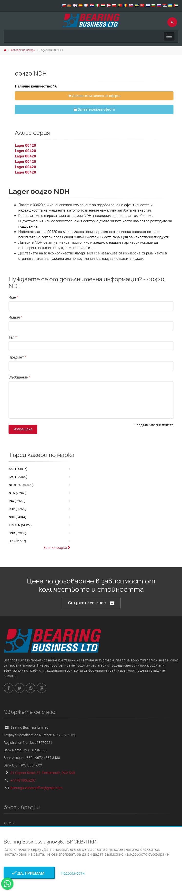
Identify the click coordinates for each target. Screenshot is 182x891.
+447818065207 (23, 780)
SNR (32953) (17, 533)
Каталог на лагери (22, 50)
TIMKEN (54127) (20, 525)
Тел (11, 337)
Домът (9, 823)
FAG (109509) (18, 477)
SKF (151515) (18, 469)
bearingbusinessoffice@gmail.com (36, 788)
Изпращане (23, 429)
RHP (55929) (17, 509)
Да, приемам (29, 873)
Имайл (14, 317)
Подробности (73, 873)
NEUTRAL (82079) (21, 485)
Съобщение (18, 377)
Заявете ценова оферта (94, 109)
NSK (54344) (17, 517)
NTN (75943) (18, 493)
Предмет (16, 357)
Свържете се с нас (91, 603)
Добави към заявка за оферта (94, 96)
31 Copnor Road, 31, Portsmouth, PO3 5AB (42, 773)
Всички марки (57, 547)
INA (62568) (17, 501)
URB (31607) (17, 541)
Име (12, 297)
